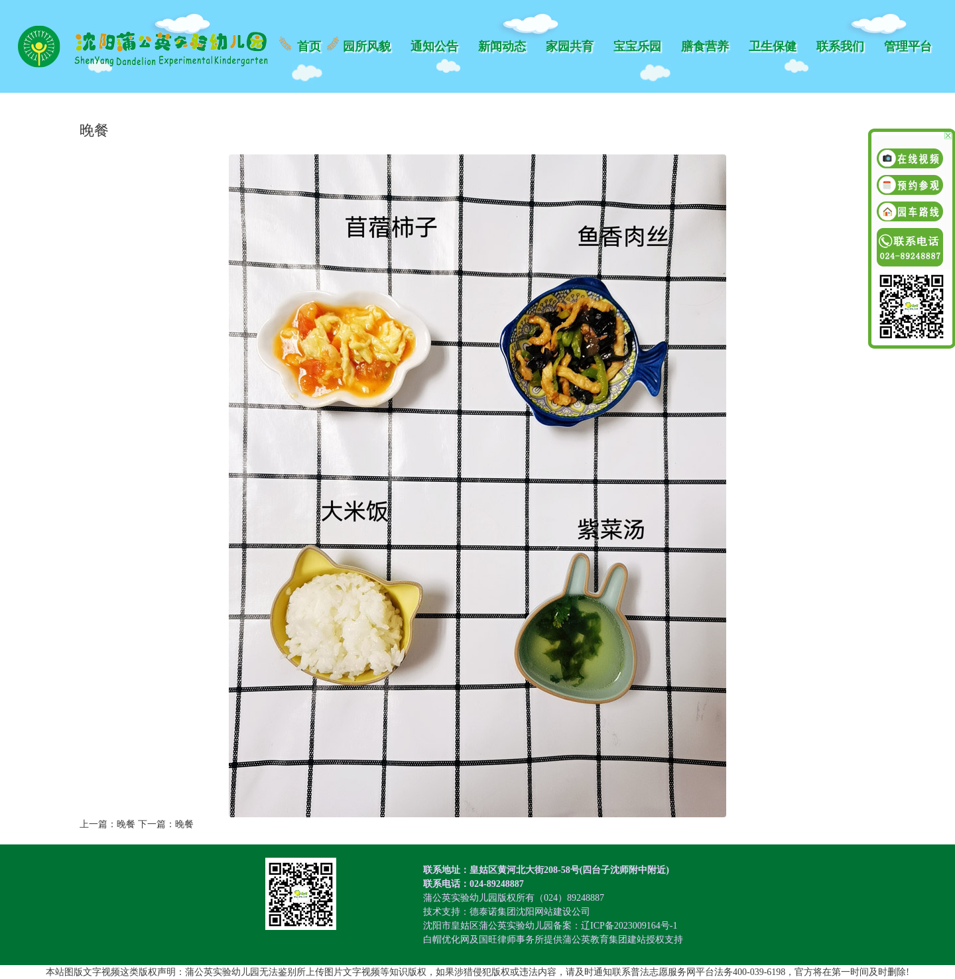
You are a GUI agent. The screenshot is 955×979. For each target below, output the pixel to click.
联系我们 (840, 46)
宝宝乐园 (637, 46)
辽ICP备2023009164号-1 (629, 926)
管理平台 (908, 46)
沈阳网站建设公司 (553, 912)
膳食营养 (705, 46)
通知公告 (434, 46)
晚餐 (126, 824)
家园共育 (570, 46)
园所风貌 (367, 46)
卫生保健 (772, 46)
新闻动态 (502, 46)
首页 (309, 46)
